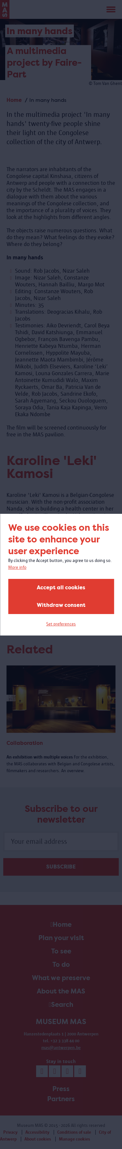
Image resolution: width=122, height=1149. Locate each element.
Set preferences (61, 624)
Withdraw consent (61, 605)
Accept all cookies (61, 587)
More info (17, 567)
